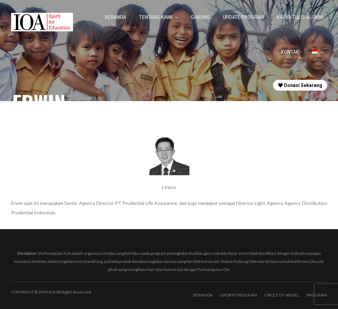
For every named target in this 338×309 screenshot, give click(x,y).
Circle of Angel (281, 295)
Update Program (238, 295)
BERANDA (203, 295)
